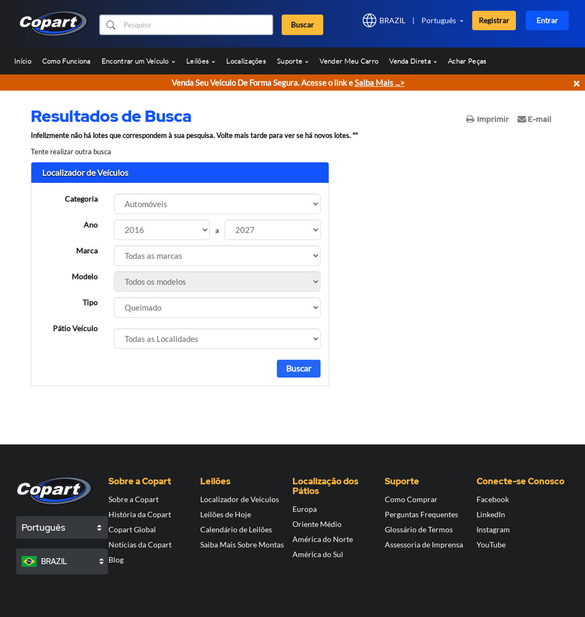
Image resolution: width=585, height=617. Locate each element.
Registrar (494, 20)
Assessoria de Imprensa (424, 544)
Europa (304, 508)
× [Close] (576, 82)
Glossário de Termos (419, 529)
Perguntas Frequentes (421, 514)
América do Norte (322, 539)
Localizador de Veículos (239, 499)
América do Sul (317, 554)
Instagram (493, 529)
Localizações (246, 61)
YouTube (491, 544)
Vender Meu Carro (348, 61)
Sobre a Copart (133, 499)
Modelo (85, 276)
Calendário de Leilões (236, 529)
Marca (87, 250)
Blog (116, 559)
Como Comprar (411, 499)
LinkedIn (491, 514)
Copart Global (132, 529)
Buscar (298, 368)
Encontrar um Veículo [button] (138, 61)
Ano (91, 224)
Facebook (493, 499)
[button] (110, 25)
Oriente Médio (317, 524)
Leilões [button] (200, 61)
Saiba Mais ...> (380, 82)
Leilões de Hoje (225, 514)
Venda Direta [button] (413, 61)
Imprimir (487, 119)
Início (22, 61)
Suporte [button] (293, 61)
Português (438, 20)
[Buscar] (197, 25)
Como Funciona (66, 61)
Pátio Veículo (75, 328)
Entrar (547, 20)
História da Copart (139, 514)
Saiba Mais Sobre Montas (242, 544)
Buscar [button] (302, 24)
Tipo (90, 302)
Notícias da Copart (140, 544)
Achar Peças (467, 61)
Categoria (81, 198)
